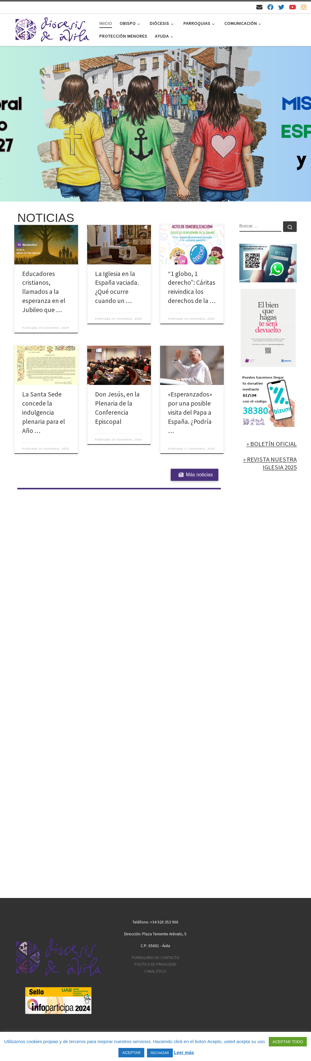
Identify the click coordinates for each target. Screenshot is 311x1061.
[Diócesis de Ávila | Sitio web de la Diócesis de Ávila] (52, 29)
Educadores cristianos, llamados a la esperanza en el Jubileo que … (43, 292)
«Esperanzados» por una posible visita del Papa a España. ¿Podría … (190, 412)
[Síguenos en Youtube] (292, 7)
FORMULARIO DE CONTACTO (155, 957)
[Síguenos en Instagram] (303, 7)
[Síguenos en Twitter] (281, 7)
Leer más (184, 1052)
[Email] (259, 7)
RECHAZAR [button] (160, 1053)
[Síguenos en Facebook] (270, 7)
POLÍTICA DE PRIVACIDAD (155, 964)
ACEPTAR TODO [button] (287, 1041)
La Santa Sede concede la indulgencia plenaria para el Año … (43, 412)
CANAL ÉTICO (155, 971)
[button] (155, 124)
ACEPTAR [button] (131, 1052)
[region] (155, 124)
